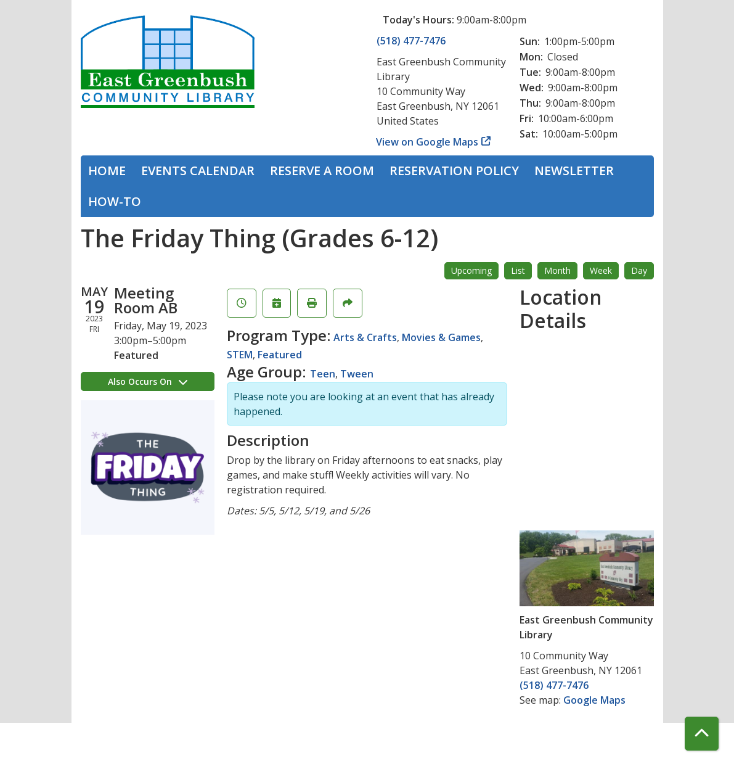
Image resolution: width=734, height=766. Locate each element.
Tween (356, 374)
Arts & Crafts (365, 337)
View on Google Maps (427, 142)
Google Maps (594, 700)
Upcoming (471, 270)
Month (557, 270)
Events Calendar (198, 170)
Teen (322, 374)
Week (601, 270)
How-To (114, 201)
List (518, 270)
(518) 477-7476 (411, 40)
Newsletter (574, 170)
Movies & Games (441, 337)
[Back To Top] (702, 734)
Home (107, 170)
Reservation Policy (454, 170)
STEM (240, 354)
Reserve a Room (322, 170)
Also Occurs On (147, 381)
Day (639, 270)
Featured (280, 354)
